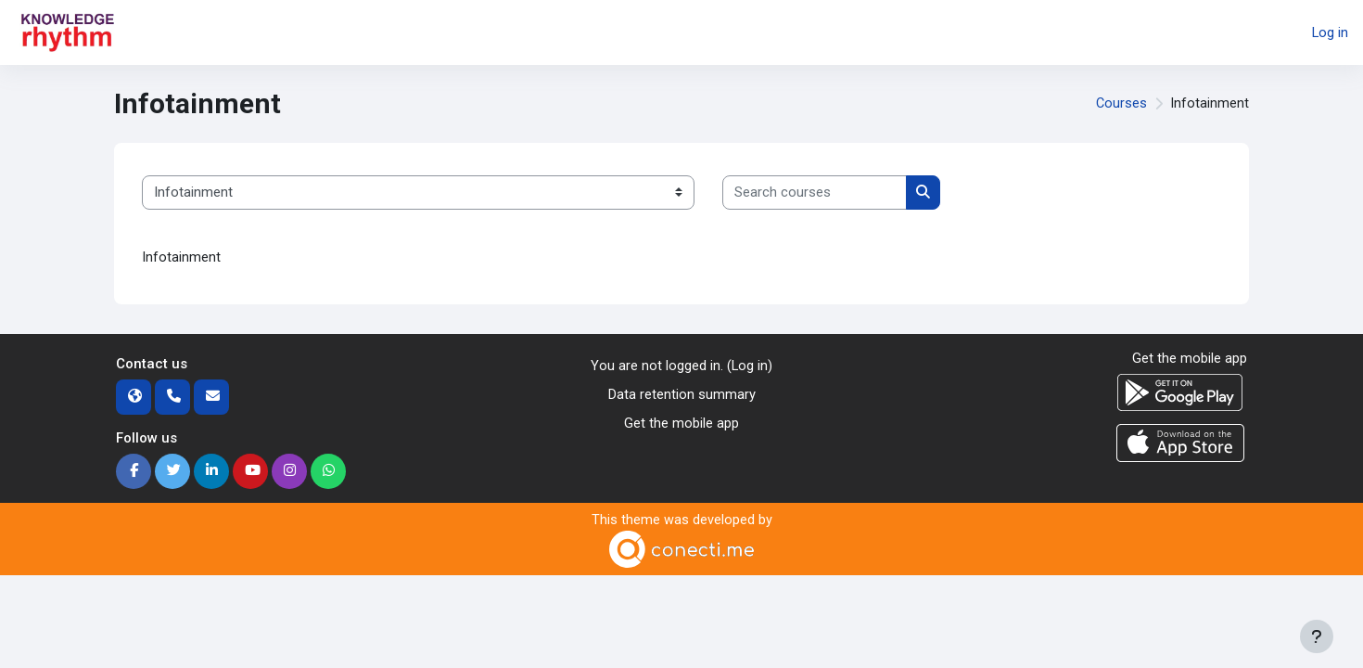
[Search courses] (814, 192)
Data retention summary (682, 395)
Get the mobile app (681, 423)
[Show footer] (1316, 636)
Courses (1121, 104)
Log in (1329, 32)
